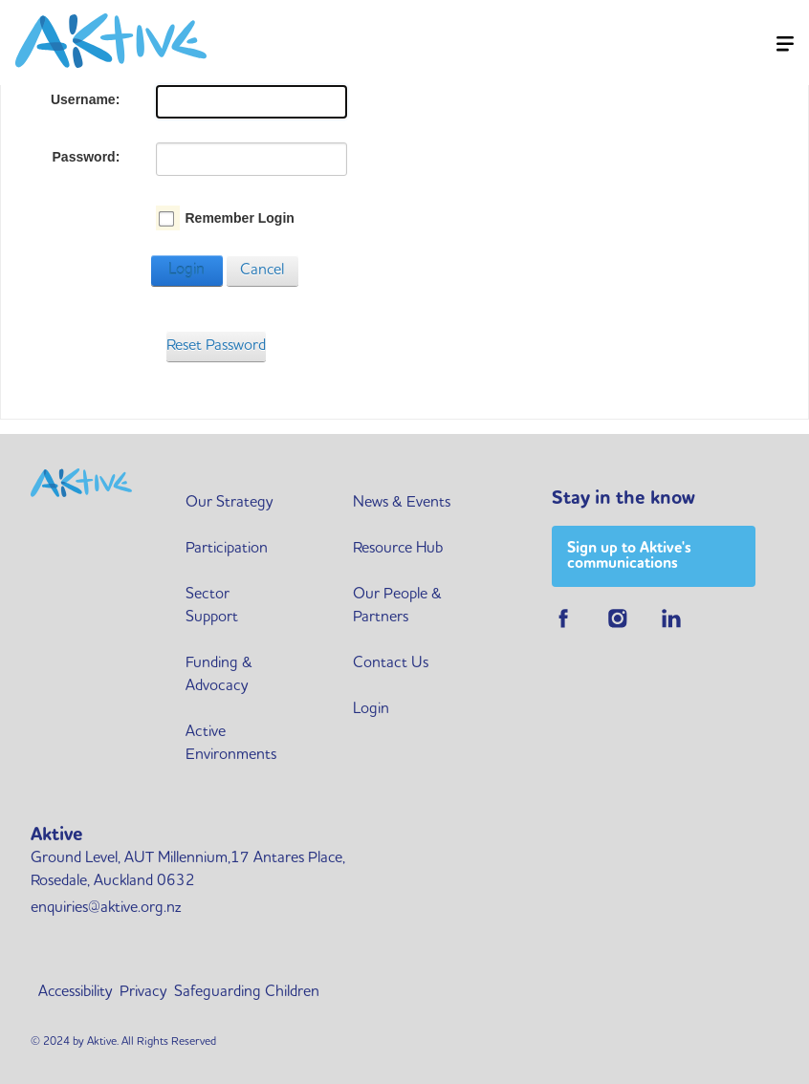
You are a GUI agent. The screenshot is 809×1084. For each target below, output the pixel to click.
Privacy (143, 992)
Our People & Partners (397, 606)
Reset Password (216, 346)
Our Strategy (229, 502)
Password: (86, 156)
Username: (85, 99)
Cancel (262, 270)
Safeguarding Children (246, 992)
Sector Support (212, 606)
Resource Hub (398, 548)
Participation (227, 548)
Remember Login (239, 218)
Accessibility (75, 992)
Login (186, 270)
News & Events (401, 502)
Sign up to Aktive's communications (629, 556)
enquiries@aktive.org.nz (106, 908)
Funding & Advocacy (219, 675)
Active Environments (231, 744)
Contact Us (390, 663)
